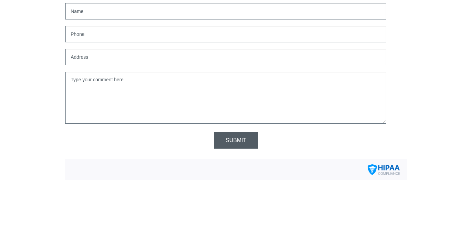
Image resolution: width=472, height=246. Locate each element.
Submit (236, 140)
